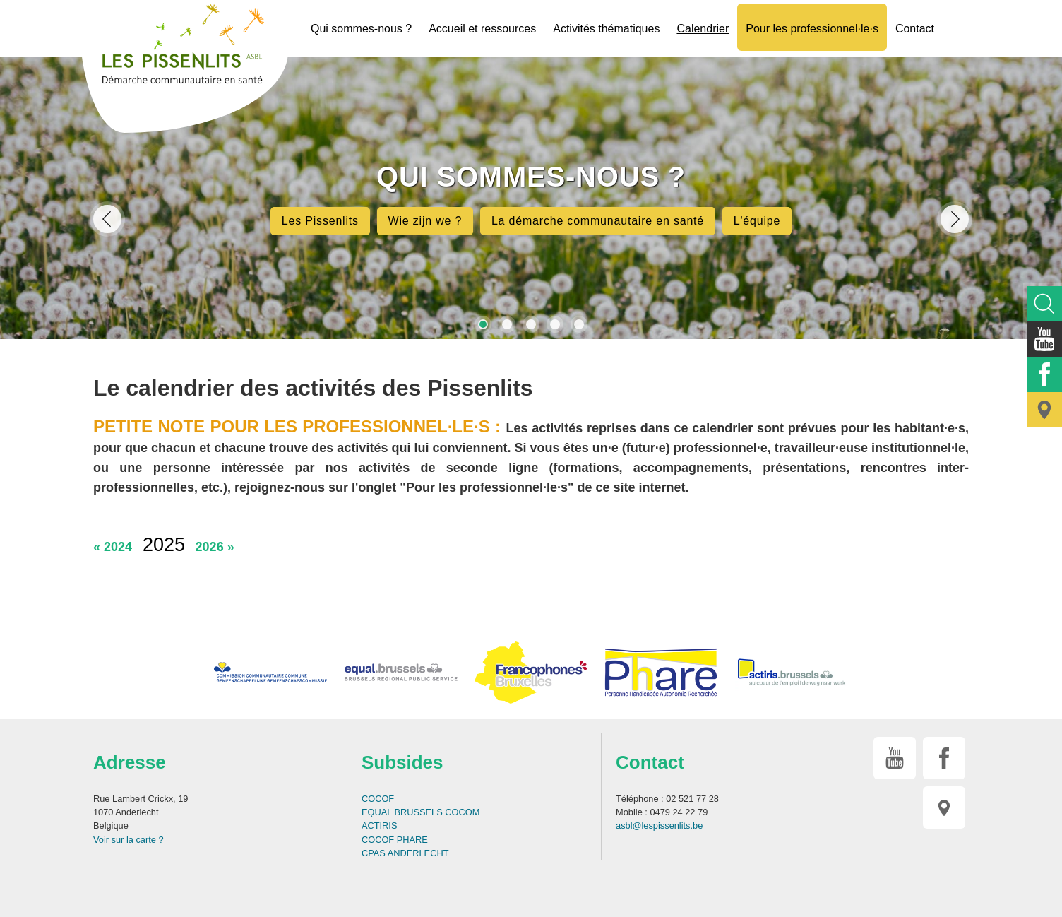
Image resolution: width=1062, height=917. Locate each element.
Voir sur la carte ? (128, 839)
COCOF (378, 798)
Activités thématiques (606, 29)
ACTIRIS (379, 825)
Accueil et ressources (482, 29)
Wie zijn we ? (425, 221)
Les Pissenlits (320, 221)
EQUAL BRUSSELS (402, 812)
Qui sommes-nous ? (361, 29)
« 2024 (114, 547)
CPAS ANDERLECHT (405, 853)
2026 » (215, 547)
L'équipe (757, 221)
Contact (914, 29)
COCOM (462, 812)
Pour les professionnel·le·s (812, 29)
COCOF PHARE (395, 839)
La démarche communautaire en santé (597, 221)
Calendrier (702, 29)
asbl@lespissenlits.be (659, 825)
